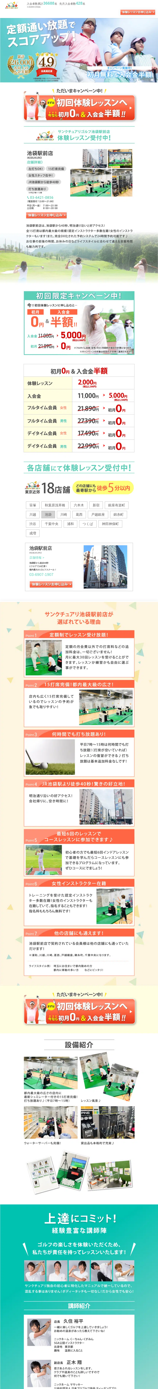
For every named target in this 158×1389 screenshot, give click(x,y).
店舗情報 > (36, 557)
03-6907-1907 (41, 574)
